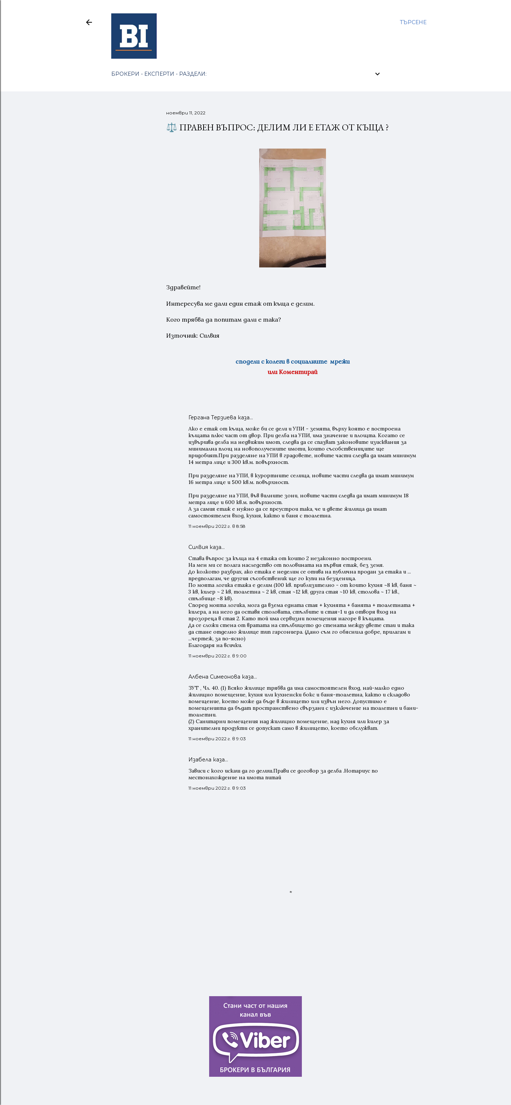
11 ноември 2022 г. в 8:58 (216, 526)
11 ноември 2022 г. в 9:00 (217, 656)
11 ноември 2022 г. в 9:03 (217, 738)
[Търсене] (413, 22)
